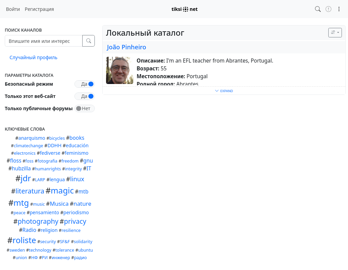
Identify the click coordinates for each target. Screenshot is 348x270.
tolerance (64, 250)
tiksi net (185, 9)
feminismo (76, 153)
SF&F (65, 241)
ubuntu (85, 250)
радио (80, 257)
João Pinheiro (126, 47)
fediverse (50, 153)
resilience (71, 230)
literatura (30, 191)
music (39, 204)
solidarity (83, 241)
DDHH (55, 145)
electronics (25, 153)
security (48, 241)
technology (40, 250)
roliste (24, 240)
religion (48, 230)
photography (38, 221)
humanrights (48, 169)
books (76, 137)
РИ (45, 257)
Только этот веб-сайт (30, 96)
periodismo (76, 212)
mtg (21, 202)
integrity (73, 169)
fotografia (47, 161)
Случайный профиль (33, 57)
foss (29, 161)
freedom (70, 161)
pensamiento (44, 212)
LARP (40, 180)
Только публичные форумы (39, 108)
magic (62, 190)
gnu (88, 160)
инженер (61, 257)
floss (15, 160)
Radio (29, 230)
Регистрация (39, 9)
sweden (17, 250)
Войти (13, 9)
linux (77, 179)
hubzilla (21, 168)
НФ (34, 257)
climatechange (28, 146)
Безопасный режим (29, 84)
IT (89, 168)
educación (77, 145)
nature (82, 203)
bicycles (57, 138)
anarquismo (31, 138)
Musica (59, 203)
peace (19, 213)
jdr (26, 178)
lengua (57, 179)
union (21, 257)
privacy (75, 221)
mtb (83, 191)
